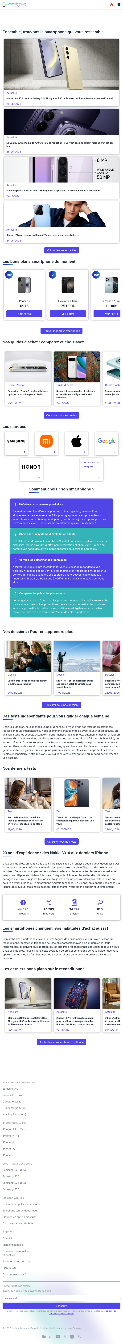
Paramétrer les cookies (16, 1261)
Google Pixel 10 (12, 1101)
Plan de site (9, 1268)
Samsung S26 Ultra (14, 1169)
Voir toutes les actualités (61, 250)
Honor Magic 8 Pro (14, 1108)
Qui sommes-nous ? (14, 1274)
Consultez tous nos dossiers (61, 705)
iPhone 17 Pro (11, 1135)
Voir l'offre (24, 313)
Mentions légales (13, 1244)
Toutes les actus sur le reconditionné (62, 1042)
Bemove (77, 1328)
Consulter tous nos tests (61, 841)
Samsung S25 (11, 1189)
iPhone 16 (8, 1155)
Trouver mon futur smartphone (61, 330)
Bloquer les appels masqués (19, 1217)
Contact (7, 1238)
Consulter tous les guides (61, 415)
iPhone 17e (9, 1148)
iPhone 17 (8, 1142)
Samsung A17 (11, 1088)
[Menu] (119, 4)
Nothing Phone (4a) (14, 1114)
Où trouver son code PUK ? (19, 1223)
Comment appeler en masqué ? (21, 1204)
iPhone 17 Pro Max (14, 1129)
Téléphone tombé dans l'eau (20, 1210)
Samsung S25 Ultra (14, 1182)
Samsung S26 (11, 1176)
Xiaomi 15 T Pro (12, 1095)
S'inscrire (61, 1305)
